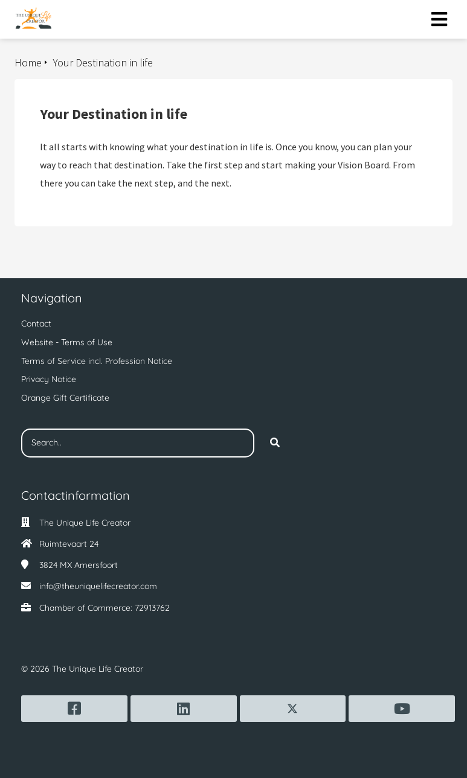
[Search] (274, 443)
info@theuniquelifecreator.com (98, 586)
